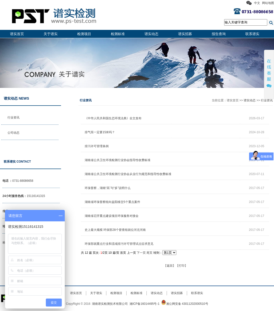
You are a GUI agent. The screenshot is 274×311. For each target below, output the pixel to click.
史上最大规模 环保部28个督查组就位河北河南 (115, 230)
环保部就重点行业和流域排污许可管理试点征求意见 (119, 244)
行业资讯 (13, 117)
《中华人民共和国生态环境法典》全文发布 (113, 118)
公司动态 (13, 132)
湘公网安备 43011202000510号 (184, 304)
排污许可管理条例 (97, 146)
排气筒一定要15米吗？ (100, 132)
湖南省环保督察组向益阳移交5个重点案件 (112, 202)
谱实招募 (185, 34)
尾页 (149, 252)
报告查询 (219, 34)
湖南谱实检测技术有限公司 (110, 304)
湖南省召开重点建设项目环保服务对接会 (111, 216)
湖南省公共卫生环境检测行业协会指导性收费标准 (117, 160)
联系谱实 (252, 34)
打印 (182, 265)
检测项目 (84, 34)
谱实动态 (151, 34)
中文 (257, 3)
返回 (170, 265)
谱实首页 (17, 34)
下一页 (141, 252)
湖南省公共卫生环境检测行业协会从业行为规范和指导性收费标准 (128, 174)
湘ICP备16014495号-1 (144, 304)
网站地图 (268, 3)
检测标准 (118, 34)
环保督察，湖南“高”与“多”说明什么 (108, 188)
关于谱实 (51, 34)
